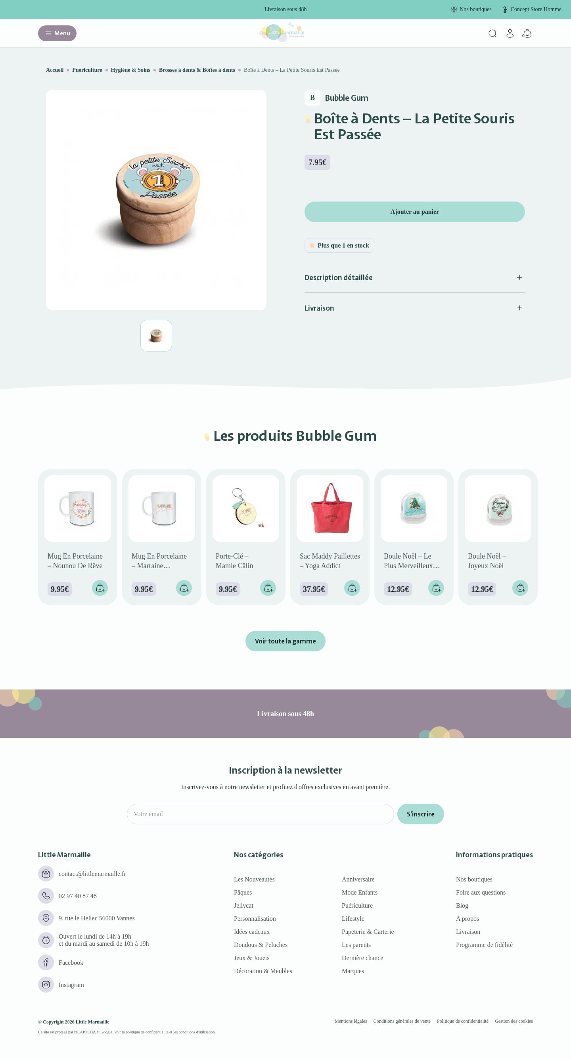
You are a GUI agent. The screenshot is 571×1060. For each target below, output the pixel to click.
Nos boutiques (474, 879)
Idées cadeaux (252, 931)
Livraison (468, 931)
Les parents (356, 944)
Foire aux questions (481, 892)
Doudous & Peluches (260, 944)
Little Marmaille (92, 1022)
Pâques (243, 892)
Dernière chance (362, 957)
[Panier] (527, 33)
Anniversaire (358, 879)
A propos (467, 918)
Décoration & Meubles (263, 971)
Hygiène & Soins (131, 70)
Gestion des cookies (514, 1021)
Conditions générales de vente (402, 1021)
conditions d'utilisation (197, 1032)
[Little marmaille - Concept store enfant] (281, 39)
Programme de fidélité (484, 944)
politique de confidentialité (147, 1032)
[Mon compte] (509, 33)
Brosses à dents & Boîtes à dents (197, 70)
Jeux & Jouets (252, 957)
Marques (353, 971)
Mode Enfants (359, 892)
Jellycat (243, 905)
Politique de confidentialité (463, 1021)
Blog (462, 905)
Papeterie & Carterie (368, 931)
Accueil (54, 70)
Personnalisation (255, 918)
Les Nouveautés (254, 879)
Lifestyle (353, 918)
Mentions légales (351, 1021)
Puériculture (87, 70)
